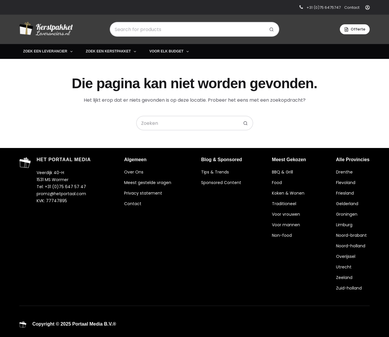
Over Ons (133, 172)
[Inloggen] (367, 7)
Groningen (346, 214)
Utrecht (344, 267)
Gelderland (347, 204)
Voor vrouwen (286, 214)
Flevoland (345, 182)
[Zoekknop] (272, 29)
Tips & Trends (215, 172)
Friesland (345, 193)
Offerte (354, 29)
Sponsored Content (221, 182)
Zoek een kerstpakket (112, 51)
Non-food (282, 235)
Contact (132, 204)
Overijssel (345, 256)
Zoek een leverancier (49, 51)
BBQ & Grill (282, 172)
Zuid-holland (349, 288)
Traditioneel (284, 204)
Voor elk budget (170, 51)
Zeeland (344, 277)
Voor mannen (286, 225)
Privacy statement (143, 193)
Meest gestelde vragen (147, 182)
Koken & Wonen (288, 193)
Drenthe (344, 172)
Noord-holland (350, 246)
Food (277, 182)
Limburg (344, 225)
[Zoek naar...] (187, 29)
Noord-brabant (351, 235)
